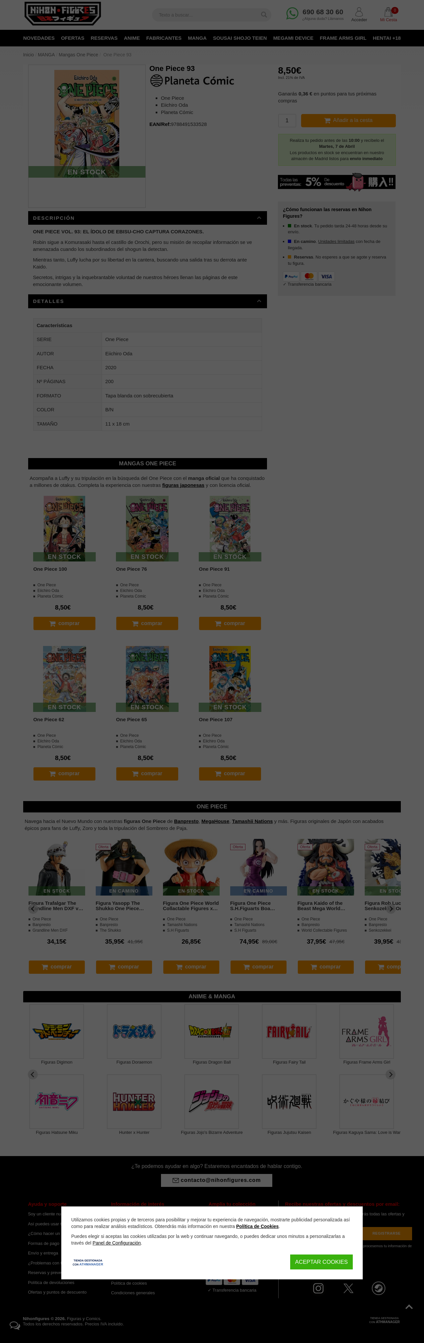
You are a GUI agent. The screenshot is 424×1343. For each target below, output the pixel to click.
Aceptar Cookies (321, 1262)
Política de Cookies (257, 1226)
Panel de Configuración (117, 1243)
